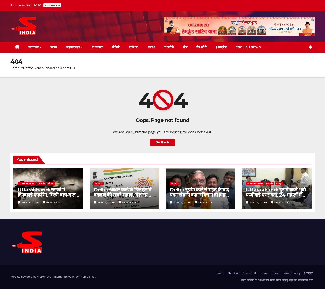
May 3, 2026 (31, 202)
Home (14, 68)
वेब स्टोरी (201, 47)
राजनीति (169, 47)
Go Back (162, 142)
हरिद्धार (51, 183)
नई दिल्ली (99, 183)
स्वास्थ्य (151, 47)
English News (248, 47)
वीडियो (116, 47)
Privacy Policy (291, 273)
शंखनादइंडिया (51, 202)
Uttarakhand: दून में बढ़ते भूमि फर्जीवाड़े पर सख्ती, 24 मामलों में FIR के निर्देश (276, 195)
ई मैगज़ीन (221, 47)
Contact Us (250, 273)
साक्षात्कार (97, 47)
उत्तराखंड (33, 47)
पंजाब (53, 47)
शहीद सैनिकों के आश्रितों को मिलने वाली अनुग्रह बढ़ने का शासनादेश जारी (277, 280)
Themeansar (87, 276)
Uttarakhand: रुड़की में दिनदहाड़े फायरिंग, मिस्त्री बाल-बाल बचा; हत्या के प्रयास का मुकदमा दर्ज (47, 195)
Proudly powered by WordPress (31, 276)
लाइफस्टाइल (73, 47)
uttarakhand (26, 183)
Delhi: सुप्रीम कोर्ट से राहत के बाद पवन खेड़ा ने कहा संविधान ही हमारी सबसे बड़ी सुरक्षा (199, 195)
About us (233, 273)
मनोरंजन (133, 47)
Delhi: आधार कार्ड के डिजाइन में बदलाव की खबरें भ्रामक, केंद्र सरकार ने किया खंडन (124, 195)
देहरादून (279, 183)
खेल (185, 47)
